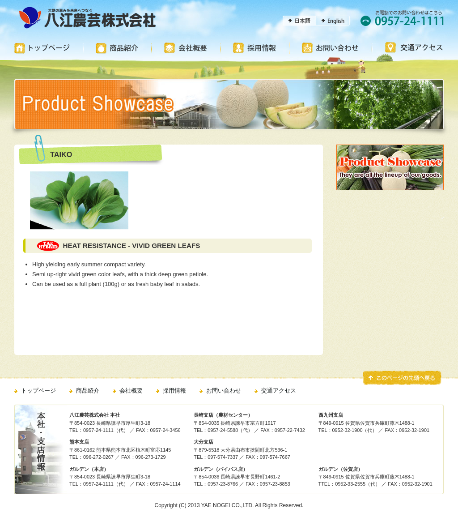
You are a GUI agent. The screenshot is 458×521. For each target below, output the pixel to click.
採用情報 (174, 390)
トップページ (38, 390)
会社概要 (131, 390)
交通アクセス (278, 390)
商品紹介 (87, 390)
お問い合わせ (223, 390)
